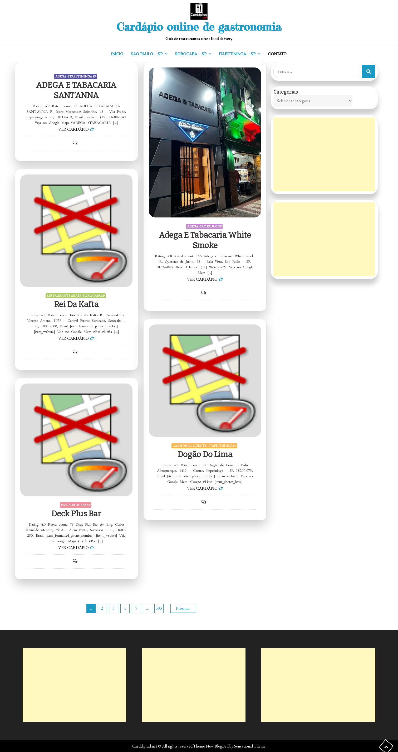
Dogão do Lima (205, 454)
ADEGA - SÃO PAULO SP (204, 226)
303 (159, 608)
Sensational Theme (250, 746)
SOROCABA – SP (191, 54)
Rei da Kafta (76, 304)
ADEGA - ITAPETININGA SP (75, 76)
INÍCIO (117, 54)
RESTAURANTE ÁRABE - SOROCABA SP (76, 296)
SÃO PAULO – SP (147, 54)
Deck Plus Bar (76, 513)
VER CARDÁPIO (73, 129)
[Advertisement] (324, 154)
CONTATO (277, 54)
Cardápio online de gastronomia (198, 26)
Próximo (183, 608)
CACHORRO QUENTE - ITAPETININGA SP (204, 446)
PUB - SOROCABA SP (75, 505)
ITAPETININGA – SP (237, 54)
